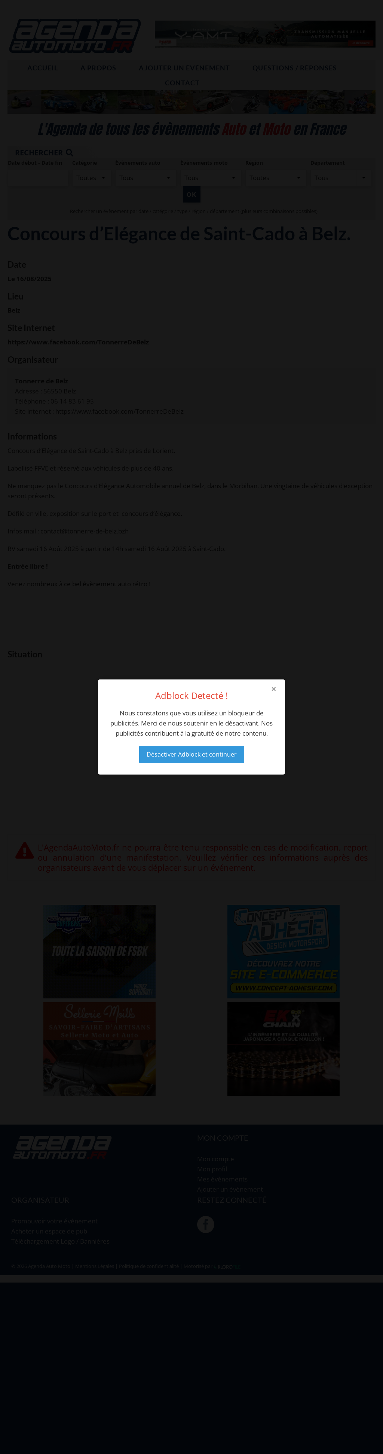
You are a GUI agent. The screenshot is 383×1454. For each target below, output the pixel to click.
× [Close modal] (273, 688)
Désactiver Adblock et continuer (192, 754)
